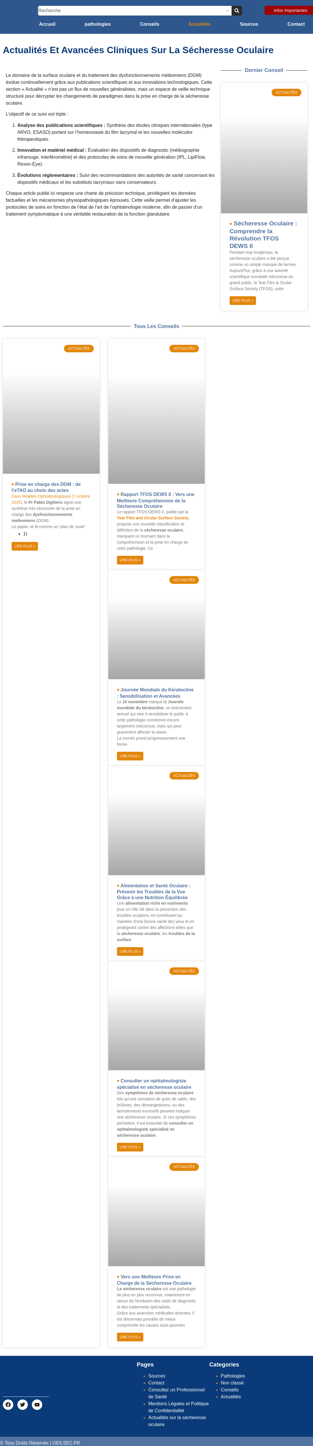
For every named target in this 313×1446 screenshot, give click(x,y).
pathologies (98, 24)
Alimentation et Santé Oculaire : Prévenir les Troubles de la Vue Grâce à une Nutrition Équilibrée (154, 891)
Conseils (149, 24)
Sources (249, 24)
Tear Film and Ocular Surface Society (152, 518)
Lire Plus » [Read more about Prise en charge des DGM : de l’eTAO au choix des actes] (24, 546)
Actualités (199, 24)
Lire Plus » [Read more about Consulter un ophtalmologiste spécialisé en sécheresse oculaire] (130, 1147)
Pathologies (233, 1375)
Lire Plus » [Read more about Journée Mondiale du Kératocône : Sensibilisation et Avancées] (130, 756)
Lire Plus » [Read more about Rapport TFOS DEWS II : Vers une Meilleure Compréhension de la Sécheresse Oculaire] (130, 560)
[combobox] (135, 11)
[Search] (237, 11)
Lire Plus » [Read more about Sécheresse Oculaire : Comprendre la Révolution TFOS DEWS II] (243, 301)
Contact (296, 24)
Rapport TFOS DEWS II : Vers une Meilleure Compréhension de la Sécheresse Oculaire (156, 500)
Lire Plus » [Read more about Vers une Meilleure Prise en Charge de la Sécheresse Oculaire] (130, 1337)
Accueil (47, 24)
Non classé (232, 1382)
